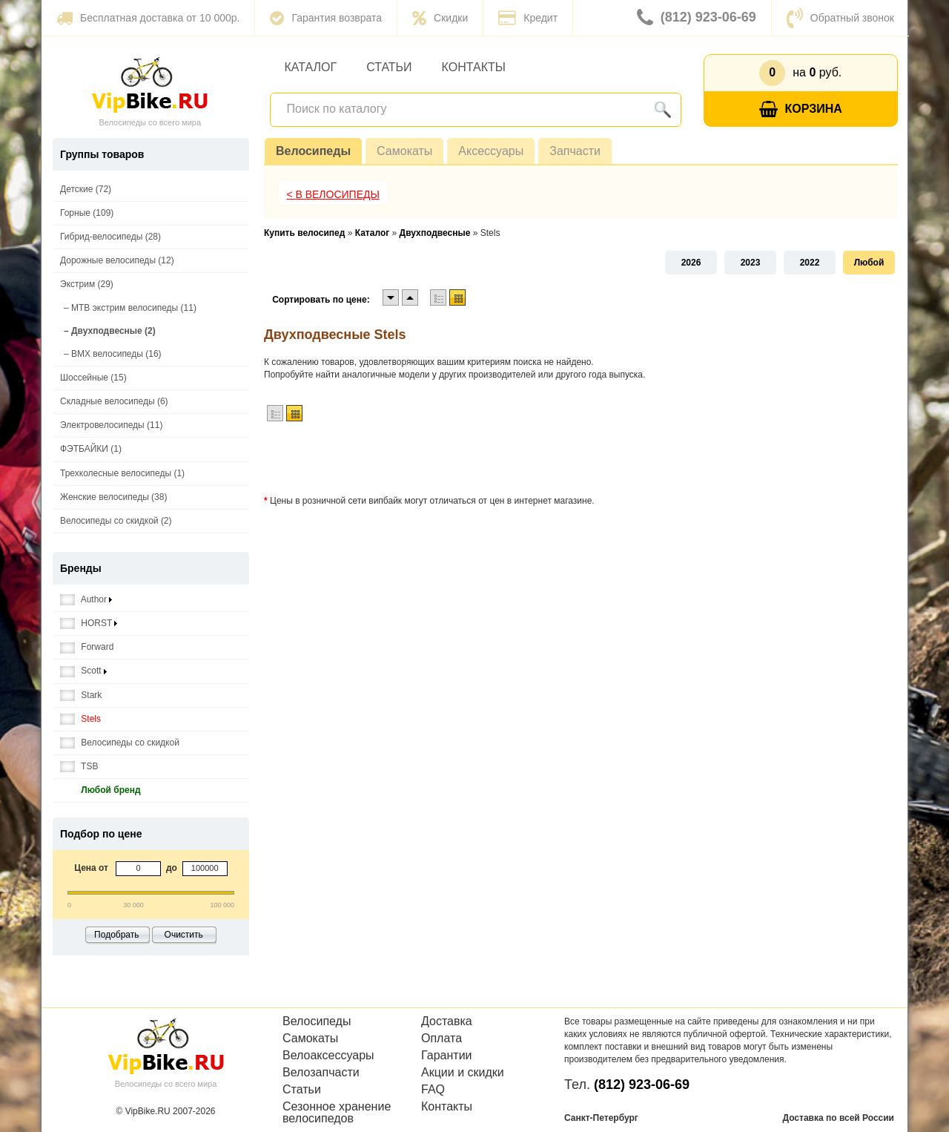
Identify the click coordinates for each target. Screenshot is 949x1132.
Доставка (446, 1021)
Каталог (311, 67)
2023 (751, 262)
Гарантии (446, 1056)
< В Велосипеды (333, 194)
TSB (79, 766)
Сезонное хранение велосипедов (336, 1113)
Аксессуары (490, 151)
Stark (81, 695)
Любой (869, 262)
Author (86, 599)
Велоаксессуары (328, 1056)
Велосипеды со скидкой (119, 742)
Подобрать (116, 934)
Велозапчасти (321, 1073)
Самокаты (404, 151)
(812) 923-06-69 (696, 17)
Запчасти (575, 151)
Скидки (440, 18)
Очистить (184, 934)
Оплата (441, 1038)
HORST (88, 623)
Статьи (388, 67)
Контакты (474, 67)
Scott (83, 671)
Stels (80, 719)
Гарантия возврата (326, 18)
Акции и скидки (462, 1073)
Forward (86, 647)
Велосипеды (313, 151)
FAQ (433, 1090)
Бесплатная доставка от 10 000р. (147, 18)
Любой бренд (100, 790)
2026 (691, 262)
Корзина (800, 109)
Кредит (528, 18)
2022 (810, 262)
